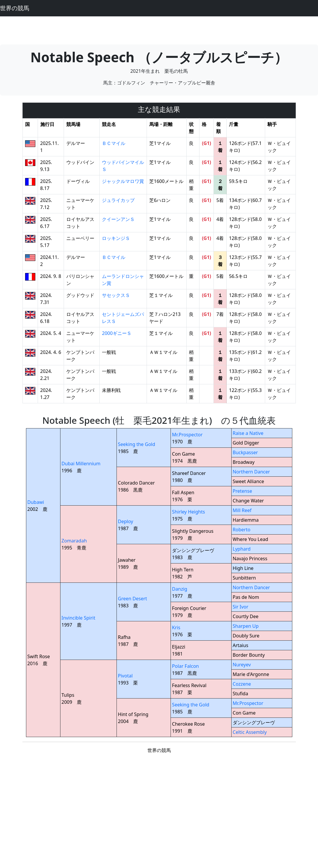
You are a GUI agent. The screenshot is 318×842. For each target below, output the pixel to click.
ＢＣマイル (113, 143)
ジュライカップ (118, 200)
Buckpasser (245, 452)
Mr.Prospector (187, 434)
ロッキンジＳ (116, 238)
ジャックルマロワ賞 (123, 181)
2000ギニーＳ (116, 333)
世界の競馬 (14, 8)
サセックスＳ (116, 295)
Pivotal (125, 675)
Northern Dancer (251, 471)
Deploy (125, 521)
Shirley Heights (188, 512)
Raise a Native (248, 433)
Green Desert (132, 598)
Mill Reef (242, 510)
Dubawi (35, 502)
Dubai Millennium (81, 463)
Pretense (242, 491)
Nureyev (242, 664)
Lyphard (242, 549)
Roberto (242, 529)
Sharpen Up (246, 626)
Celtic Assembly (250, 732)
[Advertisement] (159, 29)
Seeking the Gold (136, 444)
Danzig (179, 589)
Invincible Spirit (78, 618)
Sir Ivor (241, 607)
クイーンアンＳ (118, 219)
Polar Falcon (185, 666)
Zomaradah (74, 540)
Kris (176, 627)
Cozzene (242, 684)
